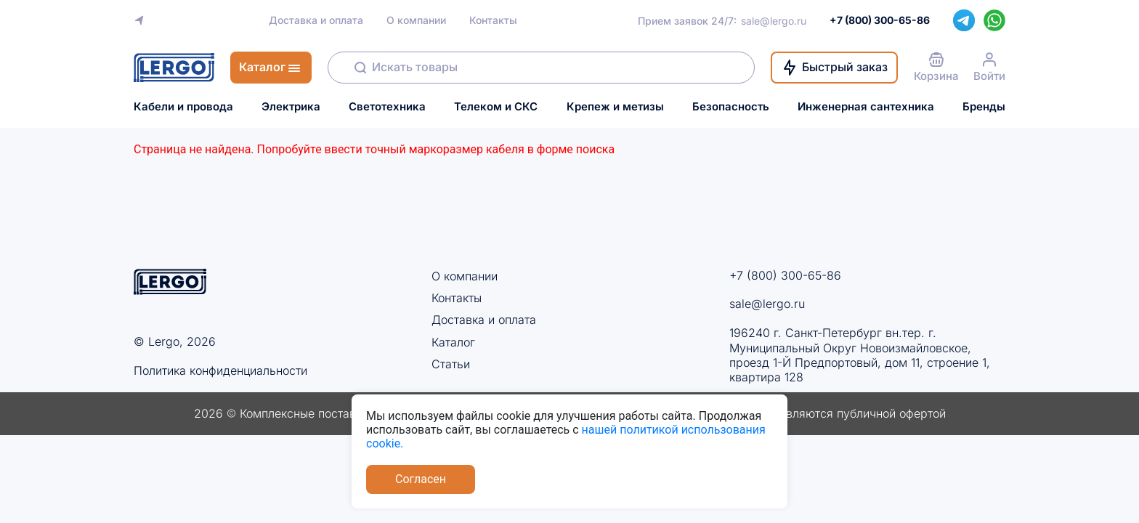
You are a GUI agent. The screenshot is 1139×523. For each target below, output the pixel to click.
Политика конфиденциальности (220, 370)
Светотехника (387, 106)
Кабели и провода (183, 106)
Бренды (983, 106)
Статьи (450, 364)
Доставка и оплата (316, 20)
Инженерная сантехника (866, 106)
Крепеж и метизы (615, 106)
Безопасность (730, 106)
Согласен (420, 479)
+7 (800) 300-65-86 (785, 275)
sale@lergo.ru (773, 21)
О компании (416, 20)
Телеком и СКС (496, 106)
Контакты (493, 20)
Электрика (291, 106)
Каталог (453, 342)
